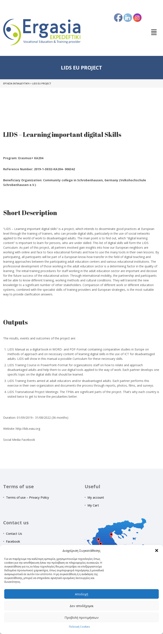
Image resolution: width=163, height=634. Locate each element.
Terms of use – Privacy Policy (27, 497)
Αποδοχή (81, 594)
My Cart (93, 505)
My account (95, 497)
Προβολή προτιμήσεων (82, 617)
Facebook (13, 541)
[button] (157, 550)
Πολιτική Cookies (79, 626)
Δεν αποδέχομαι (82, 606)
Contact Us (14, 533)
